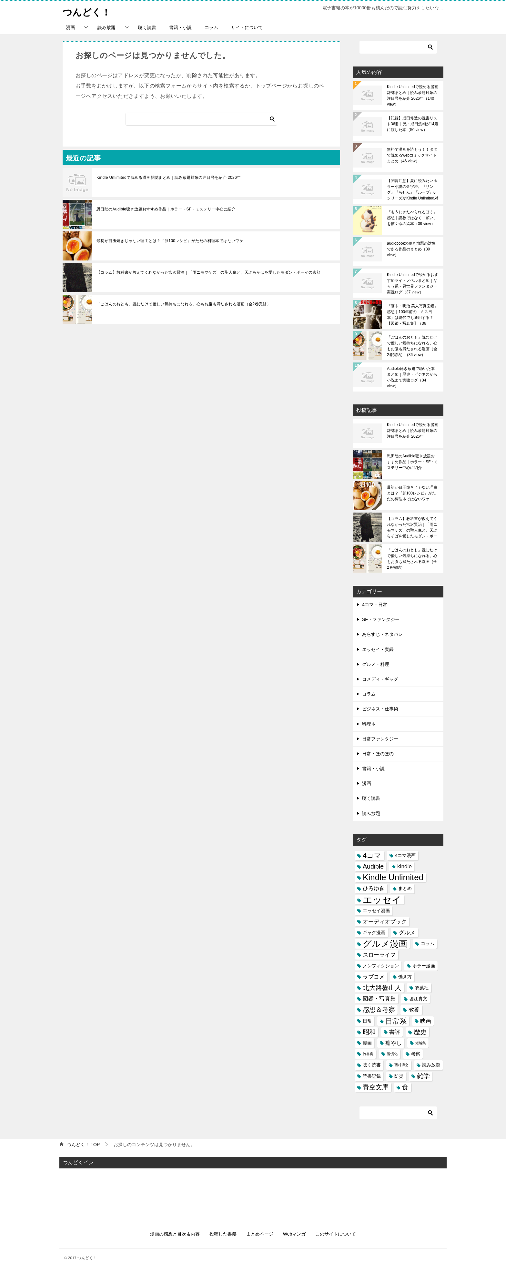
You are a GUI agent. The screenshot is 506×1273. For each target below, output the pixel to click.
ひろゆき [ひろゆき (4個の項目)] (374, 888)
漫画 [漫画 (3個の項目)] (367, 1042)
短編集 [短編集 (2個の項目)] (420, 1043)
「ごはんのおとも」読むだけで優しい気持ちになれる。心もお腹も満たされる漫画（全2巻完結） (183, 304)
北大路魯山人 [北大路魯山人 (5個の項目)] (382, 987)
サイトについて (247, 27)
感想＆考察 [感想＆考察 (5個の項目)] (379, 1009)
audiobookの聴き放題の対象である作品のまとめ (411, 249)
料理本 (369, 724)
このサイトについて (335, 1234)
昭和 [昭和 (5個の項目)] (369, 1031)
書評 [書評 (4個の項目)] (394, 1032)
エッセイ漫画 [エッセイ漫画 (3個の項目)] (376, 910)
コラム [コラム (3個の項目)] (427, 943)
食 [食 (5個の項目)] (405, 1087)
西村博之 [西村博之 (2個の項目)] (401, 1065)
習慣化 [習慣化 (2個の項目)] (392, 1054)
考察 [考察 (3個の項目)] (415, 1053)
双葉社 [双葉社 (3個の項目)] (422, 987)
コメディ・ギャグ (380, 679)
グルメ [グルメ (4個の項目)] (407, 932)
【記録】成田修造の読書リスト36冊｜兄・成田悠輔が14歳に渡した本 (412, 124)
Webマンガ (294, 1234)
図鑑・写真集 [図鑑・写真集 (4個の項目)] (379, 998)
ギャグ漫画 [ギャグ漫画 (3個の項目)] (374, 932)
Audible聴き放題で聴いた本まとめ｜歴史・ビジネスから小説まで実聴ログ (412, 377)
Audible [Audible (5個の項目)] (373, 866)
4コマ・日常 (374, 604)
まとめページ (259, 1234)
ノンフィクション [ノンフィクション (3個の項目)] (381, 965)
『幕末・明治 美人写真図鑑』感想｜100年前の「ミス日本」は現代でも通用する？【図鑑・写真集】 (412, 315)
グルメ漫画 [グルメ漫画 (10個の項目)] (385, 943)
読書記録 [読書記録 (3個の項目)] (372, 1076)
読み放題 (106, 27)
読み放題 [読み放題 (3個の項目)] (431, 1064)
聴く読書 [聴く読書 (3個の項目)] (372, 1064)
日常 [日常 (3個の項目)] (367, 1020)
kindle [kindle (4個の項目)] (404, 866)
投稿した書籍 (223, 1234)
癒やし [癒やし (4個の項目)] (393, 1043)
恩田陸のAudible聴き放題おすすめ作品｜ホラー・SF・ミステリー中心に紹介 (166, 209)
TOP (83, 1144)
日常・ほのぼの (378, 753)
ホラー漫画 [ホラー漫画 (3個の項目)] (423, 965)
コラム (211, 27)
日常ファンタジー (380, 738)
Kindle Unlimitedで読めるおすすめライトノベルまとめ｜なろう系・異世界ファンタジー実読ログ (412, 283)
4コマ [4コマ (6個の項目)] (372, 855)
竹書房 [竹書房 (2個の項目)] (368, 1054)
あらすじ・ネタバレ (382, 634)
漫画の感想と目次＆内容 (175, 1234)
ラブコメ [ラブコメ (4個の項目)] (374, 976)
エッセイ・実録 (378, 649)
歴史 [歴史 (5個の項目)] (420, 1031)
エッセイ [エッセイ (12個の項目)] (382, 899)
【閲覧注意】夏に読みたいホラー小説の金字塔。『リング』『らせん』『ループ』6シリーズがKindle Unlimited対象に (412, 189)
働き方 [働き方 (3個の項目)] (405, 976)
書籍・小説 (180, 27)
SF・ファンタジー (381, 619)
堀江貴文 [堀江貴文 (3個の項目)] (418, 998)
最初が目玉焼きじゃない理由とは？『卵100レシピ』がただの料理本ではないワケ (169, 241)
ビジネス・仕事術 (380, 708)
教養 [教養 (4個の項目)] (414, 1009)
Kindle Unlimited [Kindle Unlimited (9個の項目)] (393, 877)
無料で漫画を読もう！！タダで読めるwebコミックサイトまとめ (412, 155)
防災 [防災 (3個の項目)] (398, 1076)
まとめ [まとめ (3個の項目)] (405, 888)
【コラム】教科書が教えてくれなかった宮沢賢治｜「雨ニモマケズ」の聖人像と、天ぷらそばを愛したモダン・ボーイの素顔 (208, 272)
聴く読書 (147, 27)
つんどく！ (87, 11)
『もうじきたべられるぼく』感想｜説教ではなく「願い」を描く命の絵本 (412, 218)
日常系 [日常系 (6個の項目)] (396, 1021)
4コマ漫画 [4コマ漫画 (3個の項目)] (405, 855)
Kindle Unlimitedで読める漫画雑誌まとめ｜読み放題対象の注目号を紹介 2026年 (168, 177)
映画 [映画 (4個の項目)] (425, 1021)
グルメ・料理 (375, 664)
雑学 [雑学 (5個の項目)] (423, 1076)
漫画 (70, 27)
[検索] (201, 119)
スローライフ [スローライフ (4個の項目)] (379, 955)
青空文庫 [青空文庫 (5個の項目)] (376, 1087)
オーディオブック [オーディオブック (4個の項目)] (385, 921)
